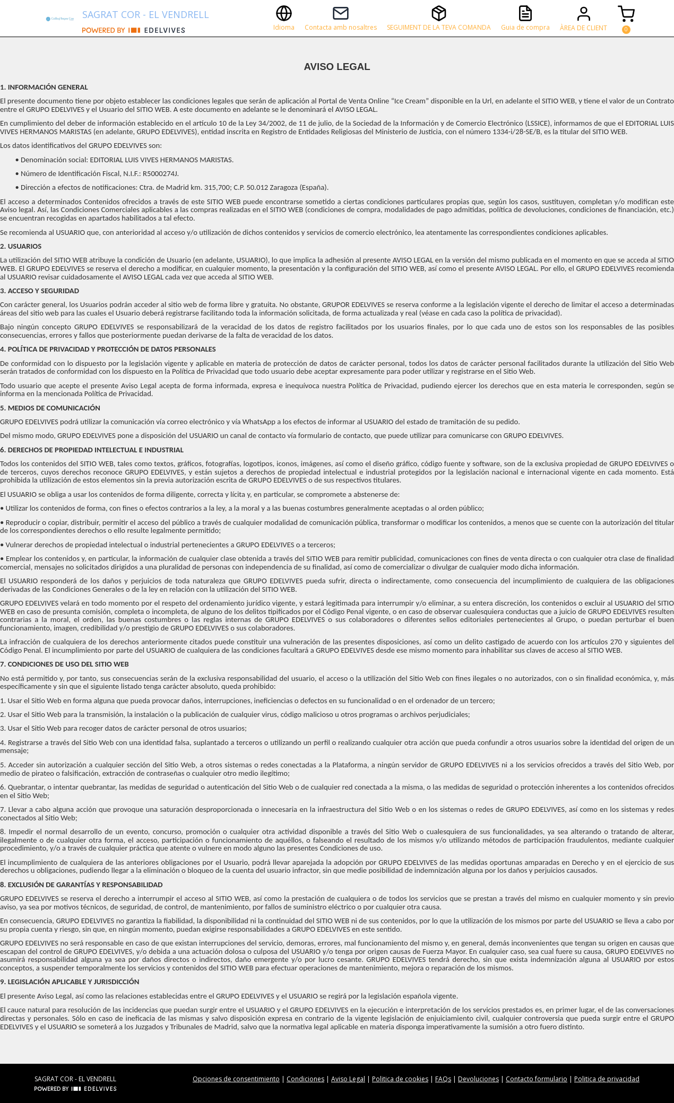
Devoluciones (478, 1078)
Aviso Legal (348, 1078)
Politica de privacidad (607, 1078)
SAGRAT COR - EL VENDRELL (145, 14)
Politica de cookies (400, 1078)
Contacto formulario (536, 1078)
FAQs (443, 1078)
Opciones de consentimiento (236, 1078)
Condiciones (305, 1078)
